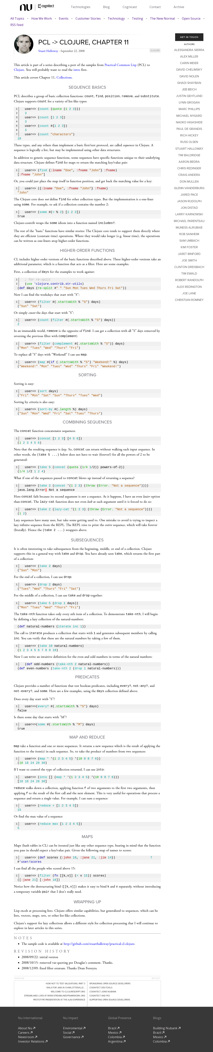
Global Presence (119, 1006)
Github (129, 1042)
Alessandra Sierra (189, 50)
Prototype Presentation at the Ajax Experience (59, 988)
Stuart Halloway (48, 51)
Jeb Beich (189, 89)
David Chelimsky (189, 70)
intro (76, 70)
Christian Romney (189, 300)
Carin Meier (189, 63)
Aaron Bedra (189, 162)
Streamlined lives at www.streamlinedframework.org (54, 984)
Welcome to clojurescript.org (68, 980)
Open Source (191, 19)
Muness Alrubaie (189, 228)
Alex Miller (189, 56)
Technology (116, 19)
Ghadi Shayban (189, 83)
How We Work (41, 19)
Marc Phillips (189, 109)
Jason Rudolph (189, 201)
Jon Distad (189, 208)
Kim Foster (189, 247)
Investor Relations (32, 1029)
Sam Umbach (189, 241)
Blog (106, 7)
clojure (155, 50)
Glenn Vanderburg (189, 188)
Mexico (114, 1021)
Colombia (116, 1025)
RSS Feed (16, 25)
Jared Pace (189, 195)
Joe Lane (189, 293)
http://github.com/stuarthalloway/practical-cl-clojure (99, 932)
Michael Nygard (189, 116)
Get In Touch (189, 37)
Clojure (19, 70)
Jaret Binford (189, 254)
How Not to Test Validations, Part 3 (65, 971)
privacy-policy (109, 1042)
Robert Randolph (189, 280)
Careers (25, 1021)
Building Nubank (167, 1016)
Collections (64, 77)
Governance (73, 1025)
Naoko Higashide (189, 122)
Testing (137, 19)
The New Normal (162, 19)
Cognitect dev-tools (100, 975)
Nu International (30, 1006)
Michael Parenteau (189, 221)
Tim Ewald (189, 274)
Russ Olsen (189, 142)
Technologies (80, 7)
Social (68, 1021)
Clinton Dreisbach (189, 267)
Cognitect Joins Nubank (102, 980)
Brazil (113, 1016)
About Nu (26, 1016)
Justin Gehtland (189, 96)
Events (63, 19)
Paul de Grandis (189, 129)
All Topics (17, 19)
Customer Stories (88, 19)
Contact (155, 7)
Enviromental (74, 1016)
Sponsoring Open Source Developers (109, 971)
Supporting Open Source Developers (109, 988)
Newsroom (27, 1025)
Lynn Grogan (189, 102)
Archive (179, 7)
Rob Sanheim (189, 234)
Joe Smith (189, 260)
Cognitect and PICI (99, 984)
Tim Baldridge (189, 155)
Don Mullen (189, 182)
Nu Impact (70, 1006)
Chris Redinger (189, 168)
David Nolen (189, 76)
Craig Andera (189, 175)
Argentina (117, 1029)
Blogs (157, 1006)
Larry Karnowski (189, 214)
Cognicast (130, 7)
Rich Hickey (189, 135)
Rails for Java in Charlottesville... (66, 975)
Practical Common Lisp (120, 65)
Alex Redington (189, 287)
